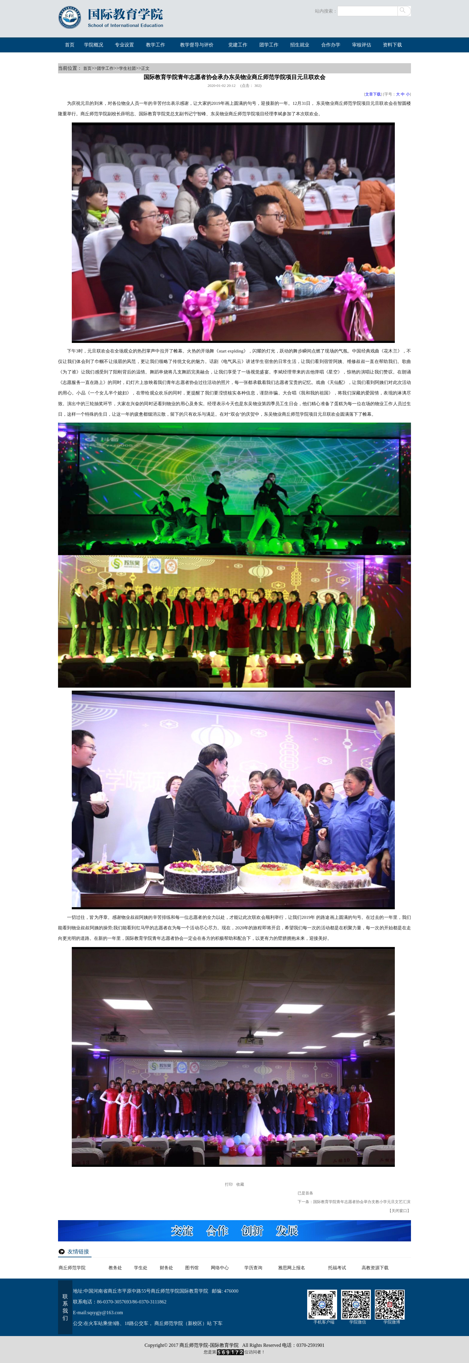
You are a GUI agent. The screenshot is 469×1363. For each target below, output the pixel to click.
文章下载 (373, 94)
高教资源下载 (375, 1267)
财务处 (166, 1267)
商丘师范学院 (72, 1267)
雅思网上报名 (291, 1267)
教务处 (115, 1267)
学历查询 (253, 1267)
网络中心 (220, 1267)
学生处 (140, 1267)
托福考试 (337, 1267)
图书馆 (192, 1267)
